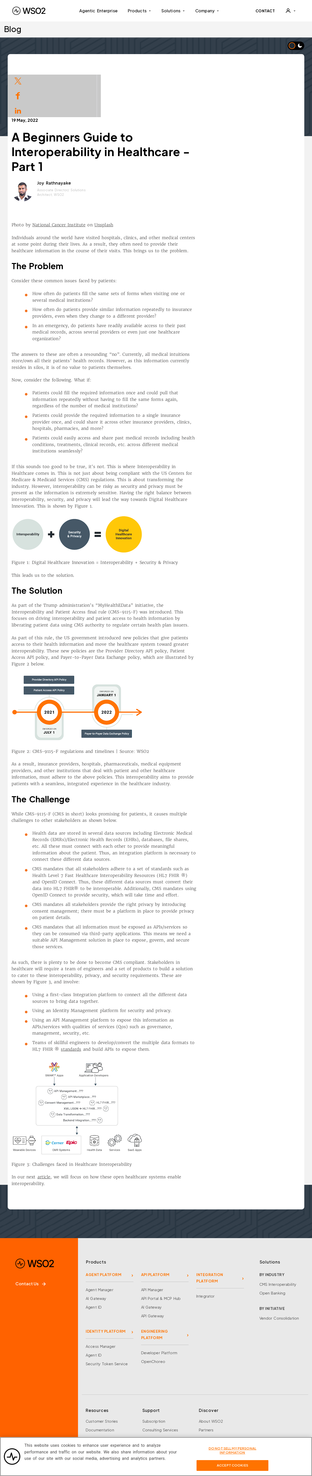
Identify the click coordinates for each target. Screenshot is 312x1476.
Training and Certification (109, 1426)
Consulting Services (160, 1383)
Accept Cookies (232, 1469)
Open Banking (272, 1246)
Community (209, 1418)
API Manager (152, 1243)
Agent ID (94, 1260)
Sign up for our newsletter (42, 1436)
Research (94, 1418)
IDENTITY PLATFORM (106, 1284)
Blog (12, 29)
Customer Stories (102, 1374)
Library (92, 1400)
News (204, 1409)
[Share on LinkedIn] (18, 110)
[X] (30, 1414)
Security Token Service (107, 1317)
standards (119, 1002)
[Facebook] (16, 1414)
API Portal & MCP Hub (161, 1251)
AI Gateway (96, 1251)
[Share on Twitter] (18, 80)
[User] (290, 11)
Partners (206, 1383)
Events (92, 1392)
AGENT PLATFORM (103, 1228)
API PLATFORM (155, 1228)
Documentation (100, 1383)
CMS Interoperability (278, 1237)
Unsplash (152, 178)
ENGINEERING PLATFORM (154, 1287)
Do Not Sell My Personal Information (232, 1454)
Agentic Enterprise (98, 10)
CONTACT (265, 10)
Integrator (205, 1249)
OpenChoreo (153, 1314)
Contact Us (30, 1237)
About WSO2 (211, 1374)
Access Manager (100, 1299)
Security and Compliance (222, 1426)
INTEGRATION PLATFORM (209, 1231)
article (92, 1130)
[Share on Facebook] (18, 95)
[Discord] (73, 1414)
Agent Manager (99, 1243)
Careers (206, 1400)
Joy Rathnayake (102, 136)
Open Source (98, 1409)
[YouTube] (59, 1414)
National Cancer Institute (107, 178)
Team (204, 1392)
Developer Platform (159, 1306)
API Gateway (152, 1269)
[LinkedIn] (45, 1414)
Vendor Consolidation (279, 1271)
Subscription (153, 1374)
